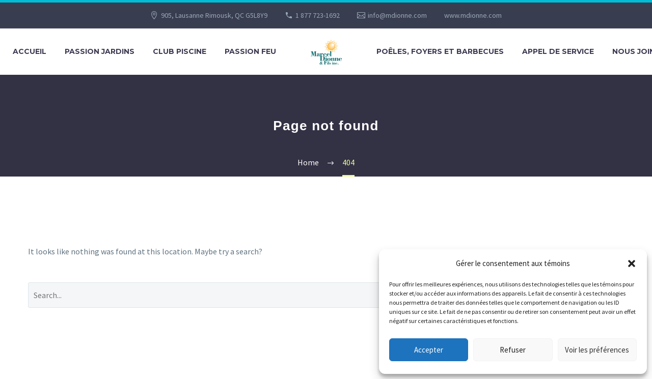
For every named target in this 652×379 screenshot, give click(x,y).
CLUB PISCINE (179, 51)
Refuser (513, 350)
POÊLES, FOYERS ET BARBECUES (440, 51)
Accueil (29, 51)
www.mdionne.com (473, 15)
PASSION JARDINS (99, 51)
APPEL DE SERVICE (558, 51)
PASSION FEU (250, 51)
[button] (632, 263)
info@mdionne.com (397, 15)
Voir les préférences (597, 350)
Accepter (428, 350)
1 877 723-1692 (317, 15)
